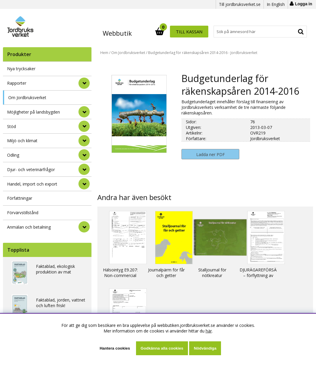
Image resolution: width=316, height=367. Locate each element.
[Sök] (183, 31)
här (209, 331)
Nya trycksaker (21, 68)
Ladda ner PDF (210, 154)
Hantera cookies (115, 348)
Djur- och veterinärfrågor (31, 169)
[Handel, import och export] (84, 184)
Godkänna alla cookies (162, 348)
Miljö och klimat (22, 140)
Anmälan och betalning (29, 227)
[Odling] (84, 155)
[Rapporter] (84, 83)
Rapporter (16, 83)
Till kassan (287, 32)
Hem (104, 52)
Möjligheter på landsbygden (33, 112)
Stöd (11, 126)
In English (276, 4)
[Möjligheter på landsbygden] (84, 112)
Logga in (303, 3)
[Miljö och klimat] (84, 141)
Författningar (19, 198)
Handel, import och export (32, 184)
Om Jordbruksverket (27, 97)
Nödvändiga (205, 348)
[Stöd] (84, 126)
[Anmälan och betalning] (84, 227)
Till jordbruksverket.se (240, 4)
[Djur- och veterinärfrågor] (84, 169)
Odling (13, 155)
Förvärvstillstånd (22, 212)
